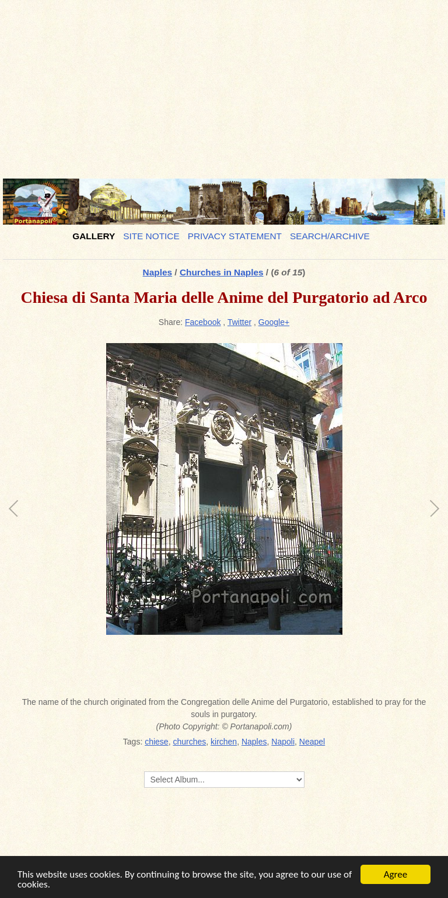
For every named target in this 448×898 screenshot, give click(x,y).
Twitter (239, 322)
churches (189, 741)
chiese (156, 741)
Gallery (93, 236)
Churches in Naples (222, 272)
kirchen (224, 741)
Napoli (283, 741)
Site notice (151, 236)
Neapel (312, 741)
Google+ (273, 322)
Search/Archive (330, 236)
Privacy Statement (235, 236)
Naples (157, 272)
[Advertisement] (224, 84)
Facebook (202, 322)
